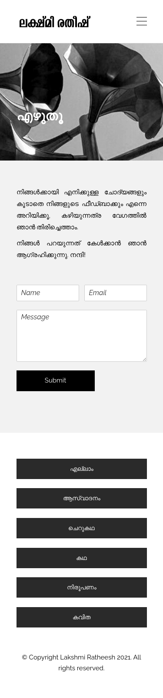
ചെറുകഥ (81, 527)
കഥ (81, 557)
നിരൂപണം (81, 587)
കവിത (81, 617)
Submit (55, 380)
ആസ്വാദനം (81, 498)
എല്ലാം (81, 468)
